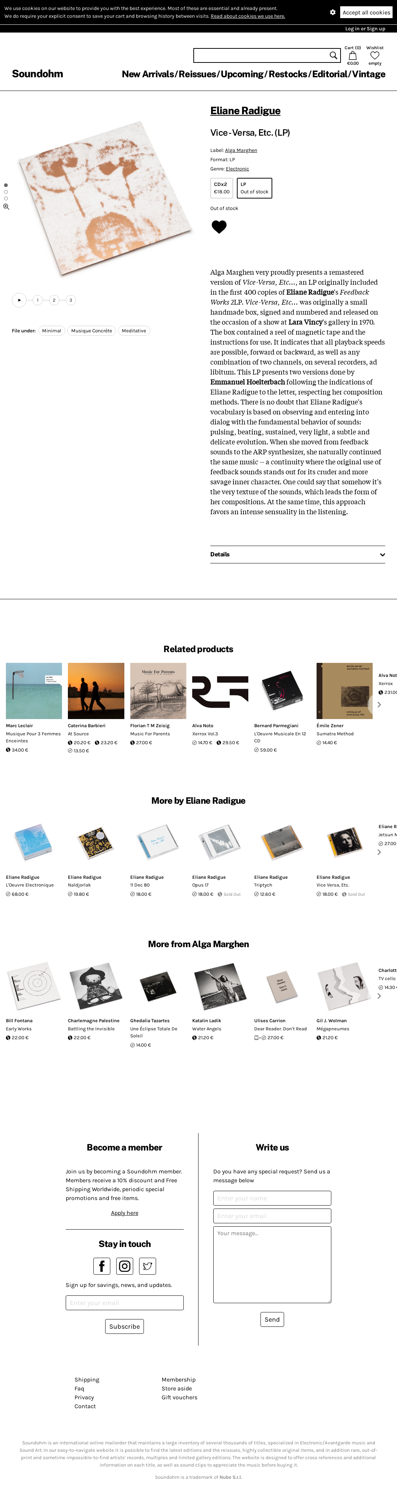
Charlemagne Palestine (94, 1020)
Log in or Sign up (365, 29)
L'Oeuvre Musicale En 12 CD (280, 737)
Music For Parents (150, 733)
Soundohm (37, 73)
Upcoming (242, 73)
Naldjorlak (79, 885)
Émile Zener (330, 725)
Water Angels (206, 1028)
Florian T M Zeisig (150, 725)
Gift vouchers (179, 1397)
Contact (85, 1406)
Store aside (177, 1388)
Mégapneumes (333, 1028)
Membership (179, 1379)
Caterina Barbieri (87, 725)
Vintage (368, 73)
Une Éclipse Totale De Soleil (153, 1032)
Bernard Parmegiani (276, 725)
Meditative (134, 330)
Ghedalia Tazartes (150, 1020)
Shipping (87, 1379)
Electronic (237, 169)
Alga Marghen (241, 150)
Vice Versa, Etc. (333, 885)
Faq (79, 1388)
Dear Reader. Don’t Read (280, 1028)
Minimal (51, 330)
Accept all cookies (366, 12)
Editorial (329, 73)
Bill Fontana (19, 1020)
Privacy (84, 1397)
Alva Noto (202, 725)
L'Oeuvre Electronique (30, 885)
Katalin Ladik (206, 1020)
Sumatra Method (335, 733)
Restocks (288, 73)
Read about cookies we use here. (248, 16)
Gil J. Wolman (332, 1020)
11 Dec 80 (140, 885)
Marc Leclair (19, 725)
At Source (78, 733)
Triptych (263, 885)
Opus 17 (200, 885)
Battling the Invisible (91, 1028)
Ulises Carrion (270, 1020)
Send (272, 1319)
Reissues (197, 73)
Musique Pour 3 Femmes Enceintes (33, 737)
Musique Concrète (91, 330)
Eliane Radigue (245, 110)
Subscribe (124, 1326)
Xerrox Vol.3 (205, 733)
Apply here (124, 1212)
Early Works (19, 1028)
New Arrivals (148, 73)
